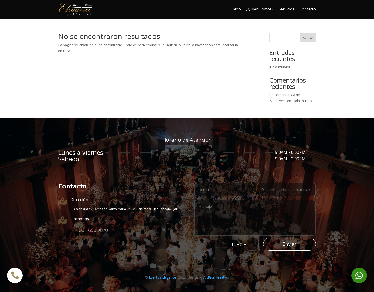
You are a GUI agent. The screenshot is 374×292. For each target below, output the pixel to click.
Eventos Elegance (163, 277)
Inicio (236, 9)
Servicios (286, 9)
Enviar (289, 244)
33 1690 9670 (93, 230)
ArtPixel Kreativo (216, 277)
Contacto (308, 9)
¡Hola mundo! (279, 67)
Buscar (307, 37)
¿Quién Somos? (259, 9)
